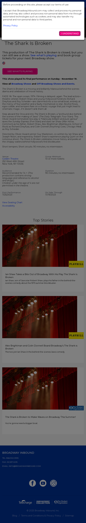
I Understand (70, 33)
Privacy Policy (10, 25)
